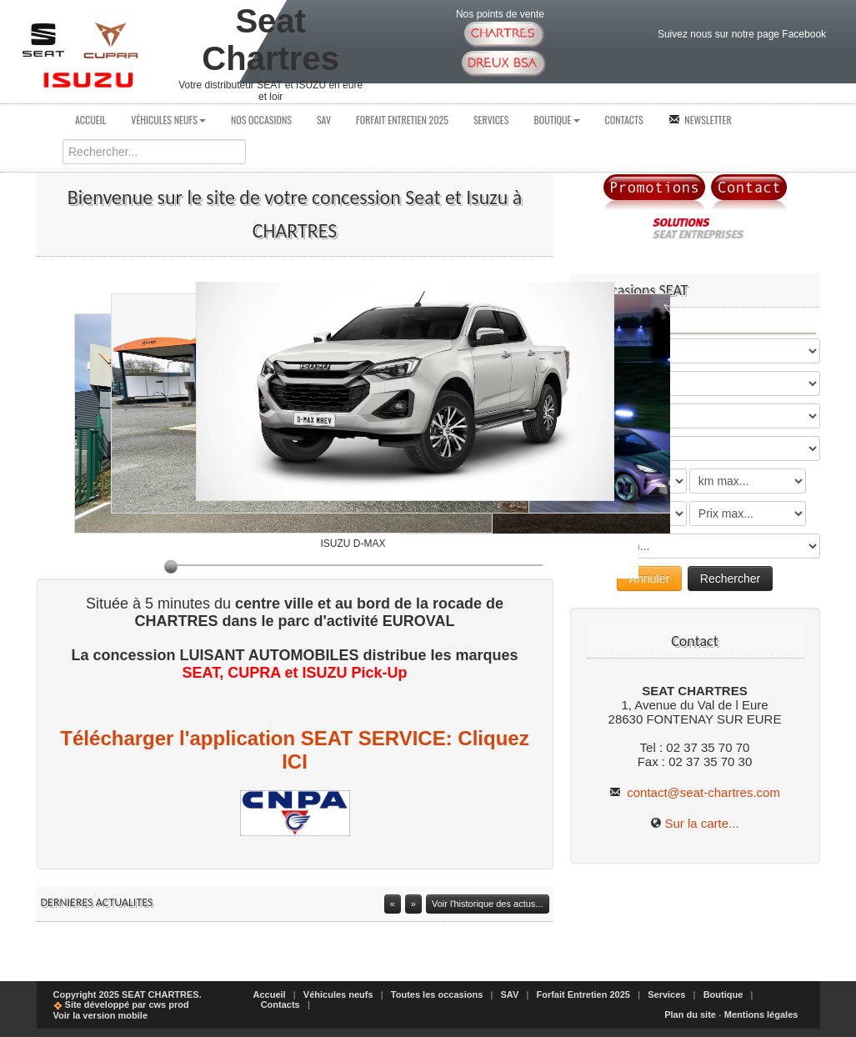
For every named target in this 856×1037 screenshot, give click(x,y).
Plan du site (690, 1014)
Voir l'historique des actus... (487, 904)
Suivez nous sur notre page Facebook (742, 34)
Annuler (649, 578)
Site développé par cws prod (121, 1004)
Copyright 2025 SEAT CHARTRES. (127, 994)
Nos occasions (261, 120)
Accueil (90, 120)
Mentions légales (761, 1014)
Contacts (624, 120)
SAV (324, 120)
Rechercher (730, 578)
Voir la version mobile (100, 1015)
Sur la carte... (701, 823)
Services (491, 120)
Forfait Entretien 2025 (402, 120)
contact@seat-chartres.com (694, 792)
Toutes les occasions (437, 994)
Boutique (556, 120)
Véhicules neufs (168, 120)
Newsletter (700, 120)
